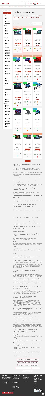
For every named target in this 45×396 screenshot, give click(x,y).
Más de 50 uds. (8, 124)
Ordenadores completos (5, 381)
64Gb (7, 45)
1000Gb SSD (8, 61)
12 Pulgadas (8, 65)
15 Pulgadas (8, 70)
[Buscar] (18, 4)
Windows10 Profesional (8, 99)
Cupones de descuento (26, 381)
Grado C (8, 95)
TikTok (12, 393)
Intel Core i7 (8, 33)
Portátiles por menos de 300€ (28, 371)
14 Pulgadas (8, 68)
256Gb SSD (8, 55)
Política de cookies (15, 386)
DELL (7, 18)
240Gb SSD (8, 50)
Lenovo (7, 21)
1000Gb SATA (8, 59)
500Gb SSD (8, 56)
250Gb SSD (8, 53)
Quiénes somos (14, 377)
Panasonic (8, 23)
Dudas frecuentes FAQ (15, 378)
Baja (7, 80)
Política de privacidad (15, 387)
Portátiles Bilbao (20, 365)
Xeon (31, 17)
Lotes (38, 6)
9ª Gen (7, 109)
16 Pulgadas (8, 71)
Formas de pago (14, 383)
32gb (7, 43)
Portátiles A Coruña (34, 365)
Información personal (26, 377)
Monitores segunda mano (32, 6)
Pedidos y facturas (25, 378)
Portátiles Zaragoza (34, 362)
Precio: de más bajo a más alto (37, 24)
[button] (2, 7)
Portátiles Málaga (27, 362)
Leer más (40, 15)
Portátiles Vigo (27, 365)
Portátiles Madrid (35, 359)
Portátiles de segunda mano (6, 378)
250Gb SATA (8, 52)
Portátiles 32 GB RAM (27, 368)
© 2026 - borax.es (22, 394)
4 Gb (7, 38)
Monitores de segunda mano (6, 379)
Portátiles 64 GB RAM (35, 368)
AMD (34, 17)
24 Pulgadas (8, 74)
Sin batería (8, 83)
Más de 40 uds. (8, 123)
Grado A (8, 92)
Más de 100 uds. (8, 126)
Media (7, 81)
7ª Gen (7, 106)
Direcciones (24, 379)
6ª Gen (7, 105)
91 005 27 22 (27, 1)
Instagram (11, 393)
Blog (13, 379)
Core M (7, 28)
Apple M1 (37, 17)
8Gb (7, 40)
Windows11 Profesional (8, 101)
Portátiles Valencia (20, 359)
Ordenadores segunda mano (12, 6)
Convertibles (16, 19)
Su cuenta (25, 375)
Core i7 (23, 17)
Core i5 (19, 17)
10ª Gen (8, 111)
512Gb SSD (8, 58)
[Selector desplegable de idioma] (37, 1)
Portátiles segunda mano (22, 6)
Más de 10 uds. (8, 118)
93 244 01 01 (23, 1)
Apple (7, 16)
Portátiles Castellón (19, 368)
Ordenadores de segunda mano (6, 377)
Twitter (5, 393)
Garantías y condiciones (15, 382)
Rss (7, 393)
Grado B (8, 94)
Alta (7, 78)
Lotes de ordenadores (5, 382)
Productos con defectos (5, 383)
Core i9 (7, 30)
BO (5, 3)
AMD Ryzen (8, 27)
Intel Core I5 (8, 31)
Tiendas (13, 390)
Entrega (13, 381)
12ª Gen (7, 114)
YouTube (9, 393)
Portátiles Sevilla (20, 362)
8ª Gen (8, 108)
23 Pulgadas (8, 73)
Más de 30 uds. (8, 121)
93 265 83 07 (36, 388)
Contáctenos (14, 388)
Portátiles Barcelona (28, 359)
